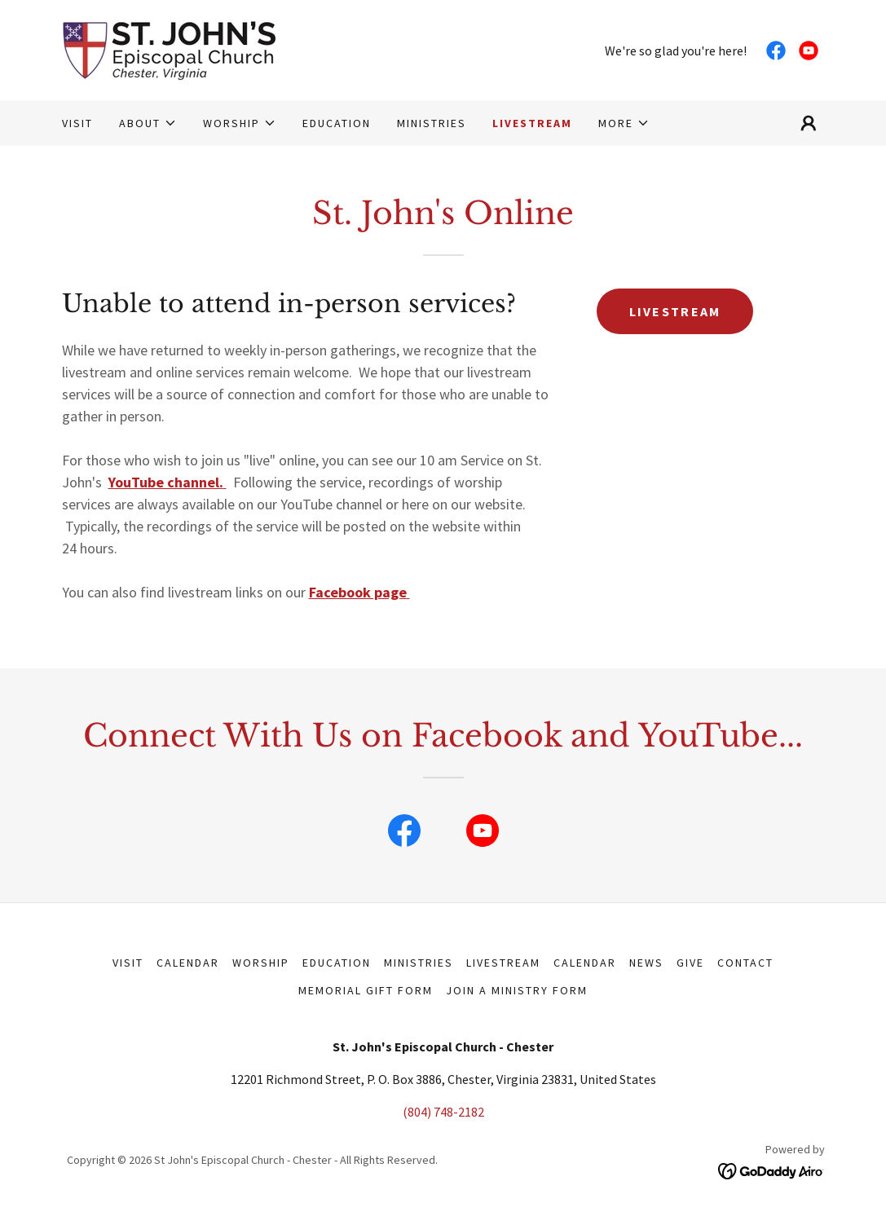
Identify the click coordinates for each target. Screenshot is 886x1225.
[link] (169, 48)
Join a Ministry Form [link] (517, 990)
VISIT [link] (77, 123)
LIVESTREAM (675, 311)
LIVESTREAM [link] (532, 123)
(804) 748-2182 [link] (443, 1112)
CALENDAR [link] (584, 962)
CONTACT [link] (745, 962)
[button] (148, 123)
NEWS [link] (646, 962)
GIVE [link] (690, 962)
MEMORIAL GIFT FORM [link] (365, 990)
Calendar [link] (187, 962)
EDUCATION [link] (336, 123)
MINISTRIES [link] (431, 123)
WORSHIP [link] (260, 962)
